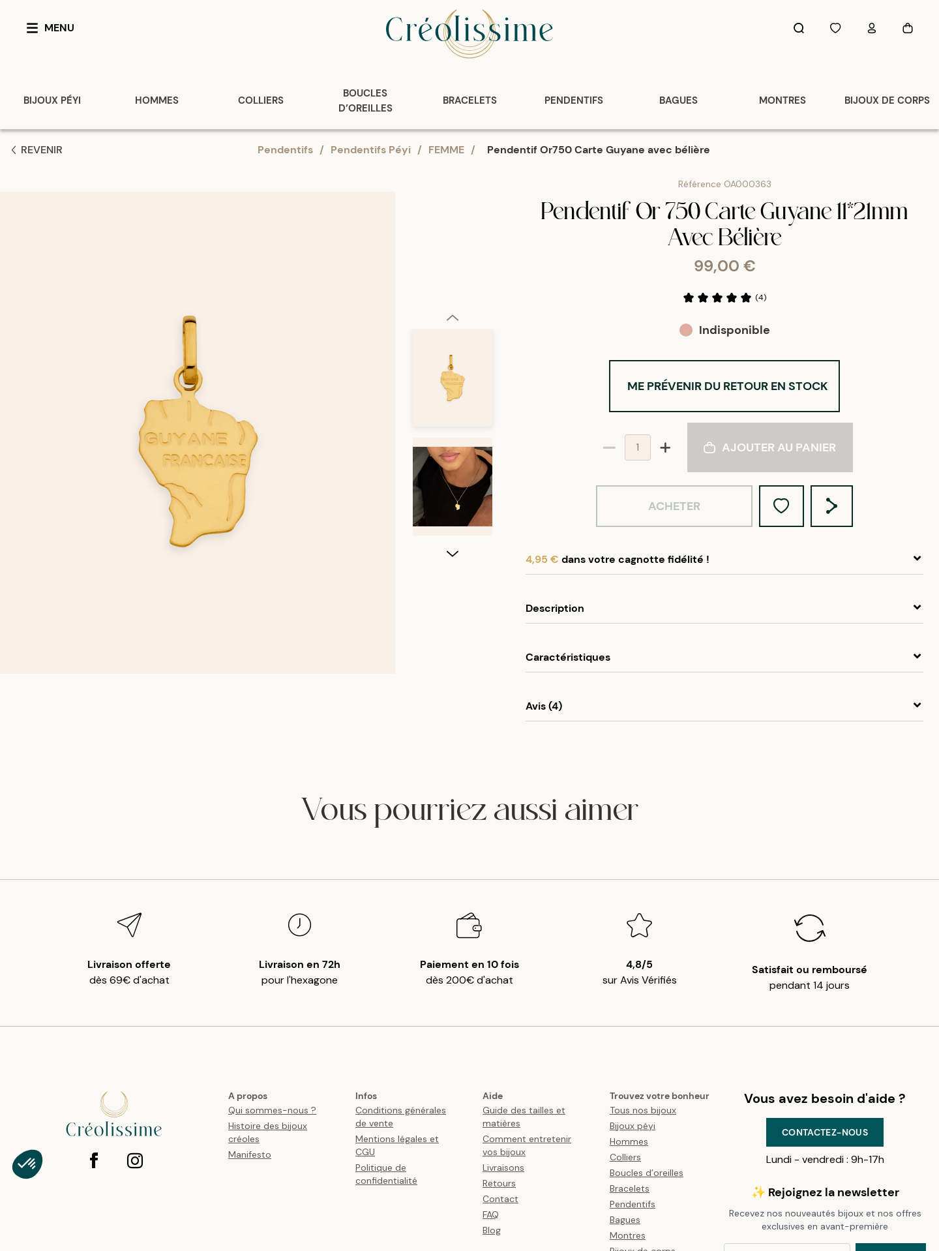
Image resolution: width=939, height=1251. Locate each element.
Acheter (674, 506)
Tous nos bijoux (643, 1110)
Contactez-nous (825, 1132)
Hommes (629, 1141)
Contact (500, 1199)
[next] (452, 662)
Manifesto (249, 1154)
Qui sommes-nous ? (272, 1110)
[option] (452, 274)
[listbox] (452, 438)
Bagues (625, 1220)
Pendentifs (285, 150)
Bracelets (629, 1188)
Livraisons (503, 1167)
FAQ (491, 1214)
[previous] (452, 208)
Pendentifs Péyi (371, 150)
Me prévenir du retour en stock (727, 386)
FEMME (446, 150)
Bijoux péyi (632, 1126)
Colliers (625, 1157)
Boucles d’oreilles (646, 1173)
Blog (492, 1230)
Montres (628, 1235)
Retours (499, 1183)
